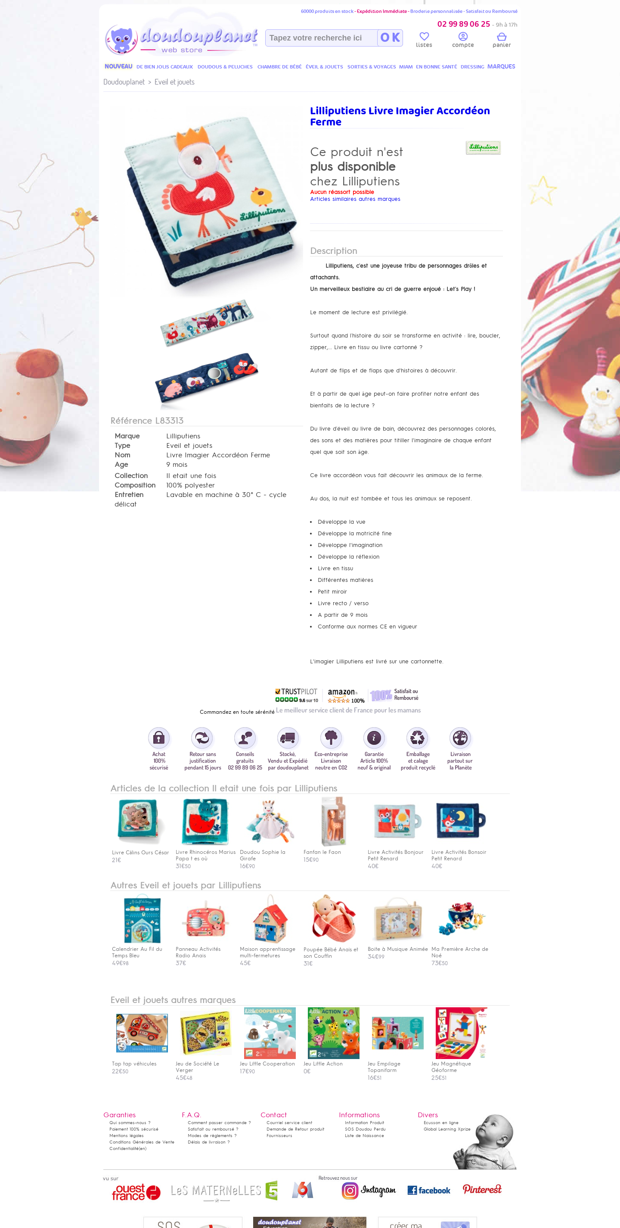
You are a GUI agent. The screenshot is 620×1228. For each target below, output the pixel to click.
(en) (142, 1148)
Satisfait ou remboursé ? (213, 1129)
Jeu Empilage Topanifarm (396, 1063)
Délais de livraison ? (209, 1142)
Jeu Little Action (332, 1060)
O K (390, 38)
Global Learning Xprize (447, 1129)
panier (502, 41)
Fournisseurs (279, 1135)
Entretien (129, 495)
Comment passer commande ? (219, 1122)
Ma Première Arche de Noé (459, 949)
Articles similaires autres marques (355, 199)
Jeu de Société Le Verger (204, 1063)
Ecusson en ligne (441, 1122)
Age (121, 465)
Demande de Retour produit (295, 1129)
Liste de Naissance (364, 1135)
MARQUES (501, 66)
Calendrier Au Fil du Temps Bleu (140, 949)
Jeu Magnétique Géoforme (459, 1063)
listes (424, 41)
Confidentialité (124, 1148)
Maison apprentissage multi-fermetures (268, 949)
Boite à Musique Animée (398, 946)
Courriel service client (289, 1122)
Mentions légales (126, 1135)
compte (463, 41)
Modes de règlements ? (212, 1135)
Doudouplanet (124, 82)
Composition (135, 485)
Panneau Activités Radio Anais (204, 949)
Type (122, 446)
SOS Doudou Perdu (365, 1129)
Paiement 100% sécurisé (133, 1129)
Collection (131, 476)
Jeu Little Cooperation (268, 1060)
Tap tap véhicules (140, 1060)
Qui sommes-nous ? (130, 1122)
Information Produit (364, 1122)
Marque (127, 436)
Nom (122, 455)
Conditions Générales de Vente (141, 1142)
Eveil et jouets (175, 82)
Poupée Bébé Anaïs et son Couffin (332, 949)
